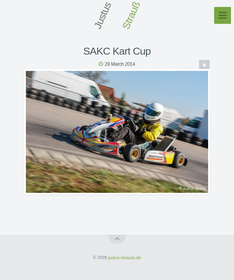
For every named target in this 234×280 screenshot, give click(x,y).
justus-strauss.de (124, 257)
